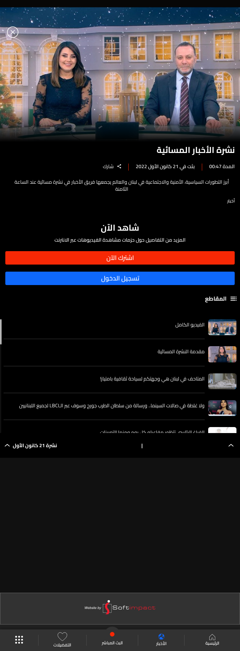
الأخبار (161, 640)
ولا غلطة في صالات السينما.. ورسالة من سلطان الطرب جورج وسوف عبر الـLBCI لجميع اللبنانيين (112, 405)
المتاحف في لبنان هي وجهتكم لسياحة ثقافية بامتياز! (152, 378)
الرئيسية (212, 640)
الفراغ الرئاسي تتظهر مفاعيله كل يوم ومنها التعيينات (152, 432)
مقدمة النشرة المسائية (181, 351)
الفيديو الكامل (190, 324)
